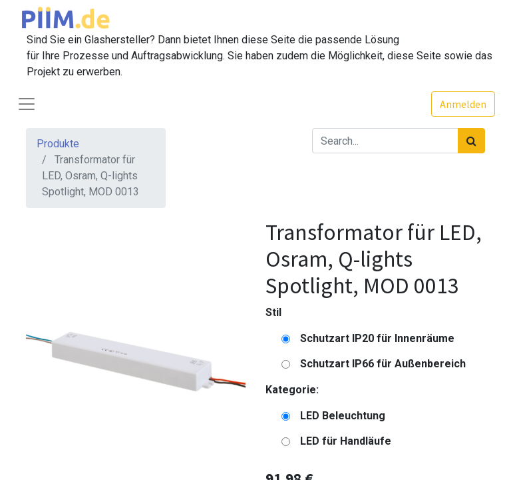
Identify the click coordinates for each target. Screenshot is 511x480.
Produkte (58, 143)
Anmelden (463, 104)
